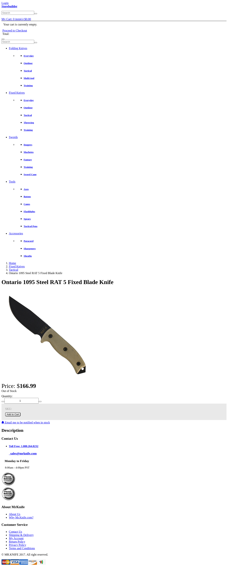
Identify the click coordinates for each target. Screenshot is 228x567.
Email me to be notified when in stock (25, 422)
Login (4, 3)
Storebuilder (9, 6)
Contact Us (15, 531)
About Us (14, 514)
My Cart (16, 19)
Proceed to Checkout (14, 30)
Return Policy (17, 541)
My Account (16, 538)
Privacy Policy (17, 545)
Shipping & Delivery (21, 535)
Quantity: (7, 396)
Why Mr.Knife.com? (21, 517)
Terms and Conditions (22, 548)
